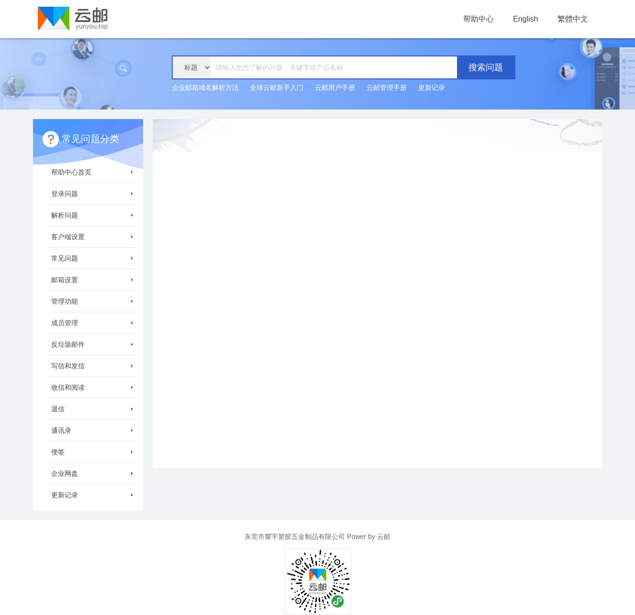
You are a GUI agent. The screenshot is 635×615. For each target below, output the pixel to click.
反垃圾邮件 (92, 344)
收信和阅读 (92, 387)
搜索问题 (485, 67)
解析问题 (92, 215)
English (525, 19)
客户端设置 (92, 237)
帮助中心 (478, 19)
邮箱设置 (92, 280)
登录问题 (92, 194)
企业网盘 (92, 473)
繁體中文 (572, 19)
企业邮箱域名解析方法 (205, 87)
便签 (92, 452)
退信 (92, 409)
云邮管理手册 (387, 87)
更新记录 (431, 87)
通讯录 (92, 430)
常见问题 (92, 258)
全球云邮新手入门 (276, 87)
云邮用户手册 (335, 87)
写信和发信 (92, 366)
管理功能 (92, 301)
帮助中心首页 (92, 172)
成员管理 (92, 323)
